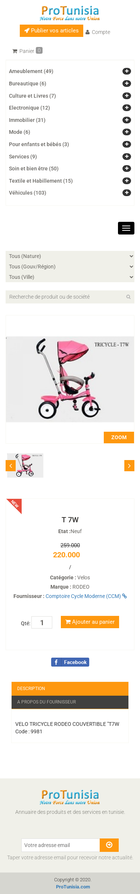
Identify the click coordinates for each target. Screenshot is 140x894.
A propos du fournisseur (46, 702)
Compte (97, 32)
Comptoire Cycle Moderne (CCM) (86, 596)
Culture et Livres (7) (32, 96)
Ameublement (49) (31, 71)
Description (31, 688)
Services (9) (23, 157)
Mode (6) (19, 132)
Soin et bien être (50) (34, 168)
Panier (27, 50)
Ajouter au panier (90, 621)
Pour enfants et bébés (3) (39, 144)
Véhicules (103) (27, 193)
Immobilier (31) (27, 120)
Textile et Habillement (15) (41, 181)
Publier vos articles (51, 30)
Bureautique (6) (27, 83)
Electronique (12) (29, 108)
